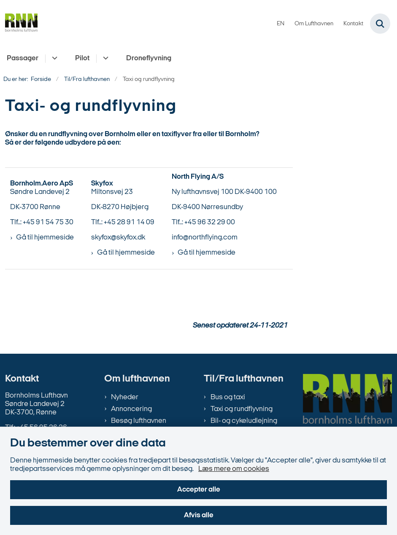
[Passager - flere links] (53, 58)
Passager (22, 58)
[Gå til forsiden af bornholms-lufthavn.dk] (19, 23)
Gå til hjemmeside (45, 237)
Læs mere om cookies (233, 469)
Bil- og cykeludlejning (244, 421)
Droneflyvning (148, 58)
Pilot (82, 58)
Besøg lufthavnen (138, 421)
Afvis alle (198, 515)
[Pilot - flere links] (104, 58)
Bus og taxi (228, 397)
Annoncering (131, 409)
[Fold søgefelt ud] (380, 23)
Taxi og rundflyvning (242, 409)
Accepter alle (198, 489)
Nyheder (124, 397)
